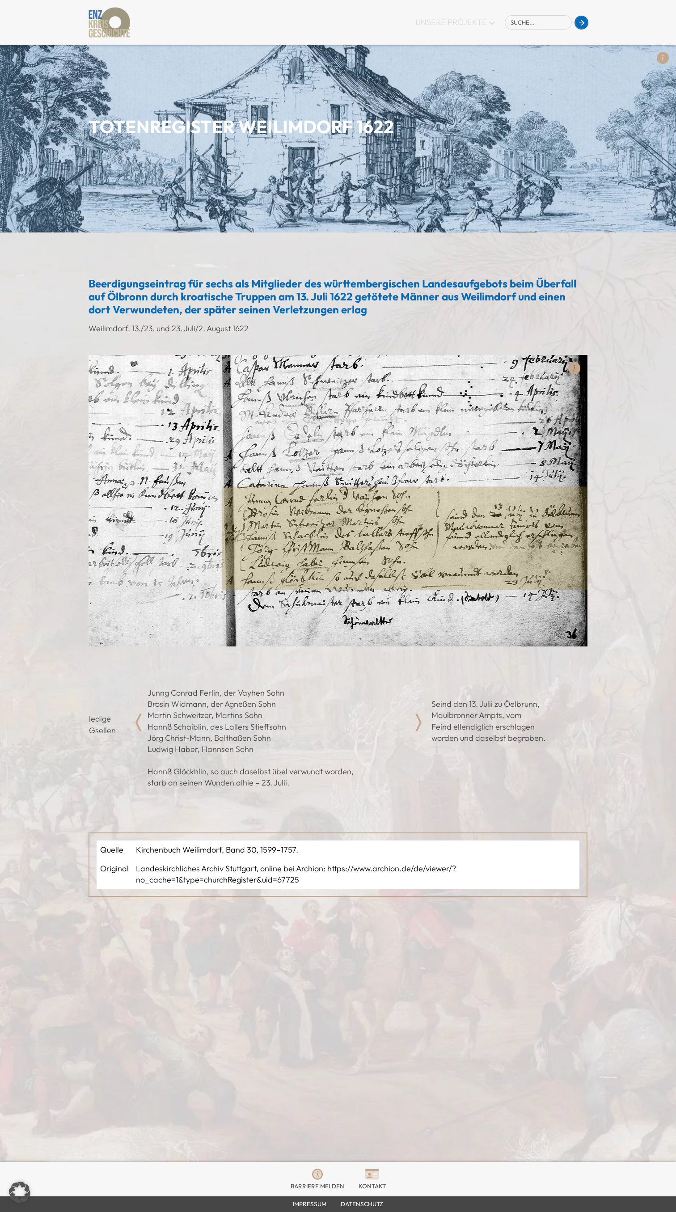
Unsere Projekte (451, 22)
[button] (19, 1192)
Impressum (309, 1204)
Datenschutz (362, 1204)
